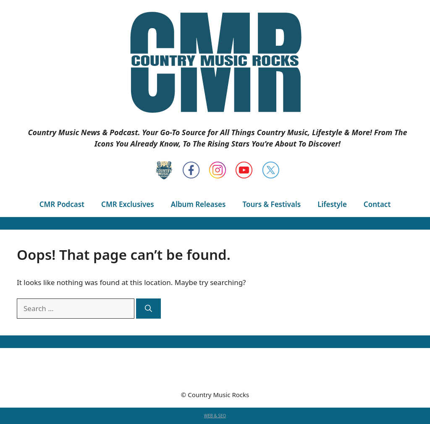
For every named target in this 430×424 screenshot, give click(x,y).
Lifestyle (332, 204)
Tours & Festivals (271, 204)
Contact (377, 204)
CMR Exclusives (127, 204)
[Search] (148, 308)
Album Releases (198, 204)
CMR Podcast (61, 204)
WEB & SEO (215, 416)
